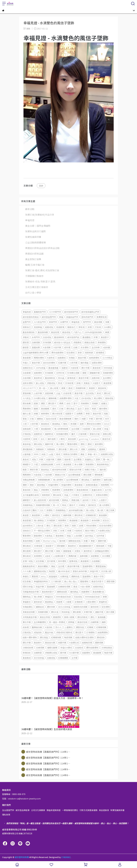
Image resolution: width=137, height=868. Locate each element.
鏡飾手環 (49, 444)
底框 (35, 438)
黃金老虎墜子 (48, 591)
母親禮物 (85, 403)
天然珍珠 (60, 372)
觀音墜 (26, 347)
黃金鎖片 (38, 642)
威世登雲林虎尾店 (31, 316)
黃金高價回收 (82, 489)
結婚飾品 (92, 449)
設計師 (85, 500)
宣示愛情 (51, 561)
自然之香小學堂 (33, 292)
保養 (86, 540)
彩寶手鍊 (88, 611)
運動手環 (99, 611)
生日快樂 (96, 347)
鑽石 (92, 617)
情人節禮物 (58, 479)
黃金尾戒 (45, 423)
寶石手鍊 (27, 622)
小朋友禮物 (91, 601)
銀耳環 (26, 342)
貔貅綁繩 (52, 398)
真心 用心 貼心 (70, 581)
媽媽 (61, 403)
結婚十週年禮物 (30, 637)
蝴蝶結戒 (40, 606)
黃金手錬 (78, 393)
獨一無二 (107, 459)
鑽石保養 (63, 449)
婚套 (25, 469)
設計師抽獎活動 (76, 510)
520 (41, 510)
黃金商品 (45, 469)
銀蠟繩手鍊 (95, 372)
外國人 (26, 362)
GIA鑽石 (107, 327)
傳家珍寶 (34, 469)
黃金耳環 (55, 332)
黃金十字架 (99, 576)
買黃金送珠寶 (29, 611)
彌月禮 (103, 469)
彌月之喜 (27, 413)
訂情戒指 (27, 433)
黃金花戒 (106, 438)
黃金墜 (26, 515)
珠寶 (107, 321)
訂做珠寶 (82, 433)
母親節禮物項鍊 (43, 505)
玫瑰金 (72, 357)
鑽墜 (43, 403)
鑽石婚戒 (27, 545)
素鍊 (63, 388)
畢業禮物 (45, 413)
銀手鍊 (63, 652)
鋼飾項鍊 (67, 515)
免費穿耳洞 (101, 316)
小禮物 (46, 515)
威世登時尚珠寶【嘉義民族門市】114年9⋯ (45, 769)
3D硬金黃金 (106, 647)
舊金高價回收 (29, 332)
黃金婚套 (67, 464)
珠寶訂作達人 (90, 469)
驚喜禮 (35, 576)
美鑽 (107, 332)
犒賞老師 (46, 494)
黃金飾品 (56, 423)
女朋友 (77, 550)
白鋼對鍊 (94, 622)
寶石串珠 (57, 494)
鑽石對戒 (78, 515)
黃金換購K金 (98, 591)
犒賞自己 (27, 327)
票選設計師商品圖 (34, 253)
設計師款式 (28, 525)
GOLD (107, 423)
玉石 (42, 438)
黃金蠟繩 (45, 408)
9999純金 (108, 367)
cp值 (51, 454)
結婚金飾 (27, 428)
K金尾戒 (78, 530)
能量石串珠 (97, 489)
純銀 (84, 418)
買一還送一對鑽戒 (57, 622)
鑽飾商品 (27, 596)
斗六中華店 (107, 357)
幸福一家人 (93, 454)
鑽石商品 (70, 408)
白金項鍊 (27, 377)
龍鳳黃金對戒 (29, 566)
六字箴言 (75, 494)
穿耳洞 (81, 327)
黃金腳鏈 (73, 520)
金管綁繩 (49, 393)
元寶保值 (64, 576)
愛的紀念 (92, 505)
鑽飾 (25, 484)
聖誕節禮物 (87, 566)
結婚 (38, 540)
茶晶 (66, 494)
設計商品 (89, 535)
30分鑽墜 (106, 555)
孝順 (88, 413)
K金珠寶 (48, 474)
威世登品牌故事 (23, 810)
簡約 (76, 418)
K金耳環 (74, 367)
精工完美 (110, 510)
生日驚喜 (78, 459)
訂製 (32, 418)
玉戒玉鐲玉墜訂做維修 (36, 287)
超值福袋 (53, 576)
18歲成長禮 (28, 647)
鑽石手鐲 (49, 550)
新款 (67, 525)
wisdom (95, 438)
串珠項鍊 (96, 520)
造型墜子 (50, 545)
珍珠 (94, 500)
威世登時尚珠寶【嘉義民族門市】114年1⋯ (45, 752)
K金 (76, 398)
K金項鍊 (46, 347)
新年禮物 (62, 561)
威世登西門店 (73, 337)
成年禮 (67, 347)
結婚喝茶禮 (87, 642)
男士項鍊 (78, 464)
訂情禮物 (90, 632)
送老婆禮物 (68, 489)
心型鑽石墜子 (59, 555)
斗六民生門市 (40, 321)
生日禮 (61, 566)
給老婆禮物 (94, 357)
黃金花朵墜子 (97, 581)
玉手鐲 (74, 657)
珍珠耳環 (69, 383)
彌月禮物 (103, 408)
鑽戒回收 (101, 637)
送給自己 (27, 530)
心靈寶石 (69, 627)
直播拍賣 (36, 347)
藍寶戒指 (73, 561)
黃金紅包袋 (82, 622)
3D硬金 (81, 505)
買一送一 (43, 388)
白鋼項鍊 (36, 342)
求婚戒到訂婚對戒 (64, 632)
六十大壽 (27, 571)
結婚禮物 (38, 372)
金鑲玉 (104, 403)
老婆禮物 (56, 489)
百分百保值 (39, 657)
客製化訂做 (95, 433)
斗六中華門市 (55, 311)
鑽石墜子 (52, 403)
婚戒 (70, 388)
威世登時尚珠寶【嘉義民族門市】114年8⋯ (45, 775)
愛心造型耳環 (40, 500)
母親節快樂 (81, 388)
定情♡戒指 (28, 561)
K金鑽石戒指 (104, 530)
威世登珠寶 (54, 500)
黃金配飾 (84, 520)
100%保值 (40, 367)
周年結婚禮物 (57, 352)
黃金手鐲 (82, 357)
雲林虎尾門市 (87, 316)
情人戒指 (90, 510)
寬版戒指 (109, 398)
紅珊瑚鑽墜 (63, 657)
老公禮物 (98, 398)
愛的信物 (94, 606)
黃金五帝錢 (45, 617)
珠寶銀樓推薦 (44, 479)
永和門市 (36, 337)
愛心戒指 (40, 383)
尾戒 (58, 454)
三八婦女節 (56, 581)
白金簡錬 (96, 561)
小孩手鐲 (34, 423)
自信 (68, 403)
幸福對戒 (103, 601)
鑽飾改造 (75, 576)
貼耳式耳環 (51, 418)
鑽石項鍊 (87, 474)
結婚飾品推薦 (47, 464)
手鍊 (41, 459)
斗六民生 (27, 398)
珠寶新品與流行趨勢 (35, 231)
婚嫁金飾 (100, 545)
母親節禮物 (108, 372)
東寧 (80, 352)
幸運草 (92, 388)
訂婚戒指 (27, 632)
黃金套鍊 (27, 357)
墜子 (76, 403)
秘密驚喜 (95, 555)
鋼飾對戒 (49, 433)
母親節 (95, 403)
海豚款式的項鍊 (80, 606)
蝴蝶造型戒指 (74, 540)
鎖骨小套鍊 (69, 617)
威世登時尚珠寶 (59, 469)
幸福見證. (75, 321)
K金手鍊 (57, 347)
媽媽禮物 (27, 474)
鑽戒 (90, 444)
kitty (43, 576)
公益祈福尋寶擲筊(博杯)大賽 (35, 352)
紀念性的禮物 (105, 525)
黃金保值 (27, 444)
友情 (62, 530)
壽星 (82, 454)
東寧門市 (53, 321)
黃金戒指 (66, 332)
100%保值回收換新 (93, 332)
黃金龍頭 (84, 561)
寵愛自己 (71, 327)
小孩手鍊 (73, 362)
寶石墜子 (79, 632)
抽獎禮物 (96, 479)
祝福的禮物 (53, 484)
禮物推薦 (98, 474)
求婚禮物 (45, 489)
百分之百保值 (64, 606)
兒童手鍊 (50, 459)
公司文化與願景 (38, 810)
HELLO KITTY (29, 388)
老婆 (94, 408)
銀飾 (59, 459)
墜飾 (41, 185)
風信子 (72, 505)
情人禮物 (60, 444)
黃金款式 (72, 545)
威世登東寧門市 (71, 311)
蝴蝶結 (40, 418)
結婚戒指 (49, 327)
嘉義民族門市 (40, 311)
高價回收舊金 (92, 484)
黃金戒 (26, 459)
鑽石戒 (107, 393)
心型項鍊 (78, 535)
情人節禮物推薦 (61, 428)
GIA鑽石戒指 (39, 398)
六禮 (36, 428)
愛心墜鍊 (97, 428)
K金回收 (48, 627)
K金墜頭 (26, 438)
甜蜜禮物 (38, 535)
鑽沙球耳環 (57, 413)
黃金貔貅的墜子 (86, 545)
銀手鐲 (99, 418)
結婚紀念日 (28, 367)
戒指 (34, 459)
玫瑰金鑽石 (28, 606)
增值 (69, 535)
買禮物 (49, 510)
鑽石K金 (54, 611)
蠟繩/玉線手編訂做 (34, 264)
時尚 (64, 505)
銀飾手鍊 (102, 540)
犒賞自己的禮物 (70, 454)
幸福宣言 (49, 596)
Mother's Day (49, 540)
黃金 (75, 586)
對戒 (60, 383)
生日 (80, 408)
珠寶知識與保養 (33, 237)
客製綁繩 (27, 393)
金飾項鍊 (84, 555)
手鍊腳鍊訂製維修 (34, 276)
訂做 (61, 408)
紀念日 (106, 520)
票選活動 (75, 500)
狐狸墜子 (69, 413)
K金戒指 (37, 474)
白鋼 (75, 347)
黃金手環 (97, 413)
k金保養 (106, 347)
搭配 (106, 413)
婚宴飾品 (49, 601)
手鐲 (91, 418)
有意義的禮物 (62, 433)
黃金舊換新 (46, 428)
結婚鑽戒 (62, 357)
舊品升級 (49, 632)
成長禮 (26, 627)
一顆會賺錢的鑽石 (70, 810)
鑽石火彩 (74, 449)
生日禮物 (107, 377)
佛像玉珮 (107, 433)
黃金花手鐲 (83, 377)
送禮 (81, 525)
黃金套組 (78, 484)
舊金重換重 (53, 367)
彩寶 (96, 337)
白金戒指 (47, 337)
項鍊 (83, 449)
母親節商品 (28, 505)
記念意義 (40, 561)
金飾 (82, 423)
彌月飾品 (74, 591)
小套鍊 (68, 601)
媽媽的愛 (72, 555)
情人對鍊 (38, 596)
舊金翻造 (86, 337)
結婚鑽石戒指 (107, 454)
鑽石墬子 (38, 550)
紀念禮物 (106, 606)
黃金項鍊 (98, 321)
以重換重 (27, 454)
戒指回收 (38, 632)
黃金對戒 (38, 377)
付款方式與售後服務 (88, 810)
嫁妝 (58, 550)
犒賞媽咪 (62, 520)
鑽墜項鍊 (111, 581)
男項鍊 (73, 423)
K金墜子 (96, 383)
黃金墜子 (105, 337)
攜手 (73, 433)
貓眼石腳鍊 (52, 647)
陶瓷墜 (52, 571)
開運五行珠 (60, 474)
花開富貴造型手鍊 (31, 591)
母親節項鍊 (43, 611)
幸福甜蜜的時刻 (41, 581)
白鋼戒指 (51, 657)
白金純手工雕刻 (30, 510)
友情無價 (78, 601)
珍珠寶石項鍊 (73, 372)
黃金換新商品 (103, 464)
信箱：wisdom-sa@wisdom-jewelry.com (21, 798)
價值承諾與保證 (54, 810)
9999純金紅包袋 (92, 596)
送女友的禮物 (49, 362)
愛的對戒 (88, 550)
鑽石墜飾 (27, 550)
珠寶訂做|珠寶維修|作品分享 (39, 214)
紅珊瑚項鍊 (101, 627)
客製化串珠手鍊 (80, 571)
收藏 (69, 530)
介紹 (36, 464)
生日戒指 (90, 393)
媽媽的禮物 (39, 357)
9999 (36, 454)
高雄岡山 (89, 459)
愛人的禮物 (104, 505)
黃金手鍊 (36, 362)
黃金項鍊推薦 (65, 418)
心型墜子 (103, 500)
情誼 (53, 566)
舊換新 (102, 449)
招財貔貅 (61, 545)
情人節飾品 (39, 520)
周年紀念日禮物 (94, 423)
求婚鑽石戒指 (51, 652)
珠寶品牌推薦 (29, 479)
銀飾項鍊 (99, 642)
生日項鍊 (75, 428)
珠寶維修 (40, 449)
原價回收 (27, 652)
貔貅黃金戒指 (40, 571)
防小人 (59, 627)
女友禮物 (84, 347)
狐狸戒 (65, 367)
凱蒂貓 (71, 622)
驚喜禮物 (27, 535)
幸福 (61, 316)
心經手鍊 (38, 393)
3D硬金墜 (38, 545)
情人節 (100, 510)
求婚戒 (26, 337)
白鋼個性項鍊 (64, 586)
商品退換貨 (104, 810)
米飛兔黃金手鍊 (30, 617)
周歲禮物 (27, 408)
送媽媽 (79, 413)
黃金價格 (60, 535)
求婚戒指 (51, 383)
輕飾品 (65, 500)
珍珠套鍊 (49, 372)
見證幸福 (38, 327)
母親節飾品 (61, 510)
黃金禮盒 (41, 484)
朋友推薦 (27, 403)
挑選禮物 (85, 591)
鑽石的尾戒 (82, 617)
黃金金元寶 (50, 642)
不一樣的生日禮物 (42, 530)
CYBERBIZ (66, 857)
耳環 (90, 327)
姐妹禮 (67, 459)
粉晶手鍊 (40, 586)
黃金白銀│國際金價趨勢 (37, 225)
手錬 (109, 545)
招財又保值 (28, 586)
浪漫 (87, 408)
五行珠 (108, 489)
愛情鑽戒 (100, 352)
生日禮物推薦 (72, 479)
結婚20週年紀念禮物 (84, 637)
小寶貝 (62, 438)
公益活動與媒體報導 (35, 242)
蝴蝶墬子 (27, 500)
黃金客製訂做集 (33, 259)
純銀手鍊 (62, 642)
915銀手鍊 (74, 652)
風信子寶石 (90, 530)
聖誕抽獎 (51, 586)
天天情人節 (106, 571)
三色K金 (39, 525)
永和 (58, 464)
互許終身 (100, 535)
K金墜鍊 (86, 428)
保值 (106, 428)
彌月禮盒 (84, 362)
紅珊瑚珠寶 (56, 637)
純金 (44, 454)
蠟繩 (36, 408)
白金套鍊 (27, 372)
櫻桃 (65, 423)
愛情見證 (71, 377)
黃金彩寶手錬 (73, 566)
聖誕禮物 (86, 576)
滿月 (54, 408)
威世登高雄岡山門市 (90, 311)
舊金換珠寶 (43, 332)
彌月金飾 (52, 438)
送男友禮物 (28, 383)
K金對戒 (50, 357)
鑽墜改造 (80, 627)
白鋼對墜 (38, 652)
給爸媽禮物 (103, 632)
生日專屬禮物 (40, 622)
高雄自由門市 (72, 316)
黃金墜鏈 (27, 520)
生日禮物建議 (74, 474)
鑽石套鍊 (77, 611)
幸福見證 (29, 220)
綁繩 (36, 413)
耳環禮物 (38, 555)
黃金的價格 (28, 540)
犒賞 (74, 525)
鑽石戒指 (38, 444)
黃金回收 (27, 489)
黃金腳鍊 (97, 652)
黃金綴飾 (103, 515)
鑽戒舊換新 (28, 449)
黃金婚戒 (27, 657)
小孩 (25, 423)
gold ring (83, 438)
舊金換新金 (50, 377)
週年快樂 (51, 606)
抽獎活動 (108, 479)
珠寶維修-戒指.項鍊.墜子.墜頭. (40, 281)
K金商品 (48, 535)
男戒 (99, 393)
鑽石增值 (44, 637)
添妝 (55, 530)
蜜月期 (62, 540)
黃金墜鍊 (107, 383)
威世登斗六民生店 (62, 342)
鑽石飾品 (85, 479)
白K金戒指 (86, 398)
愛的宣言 (56, 515)
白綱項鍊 (40, 647)
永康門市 (64, 321)
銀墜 (84, 372)
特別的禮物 (91, 525)
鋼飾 (104, 622)
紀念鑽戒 (71, 352)
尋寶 (105, 596)
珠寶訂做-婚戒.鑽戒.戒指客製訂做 (42, 270)
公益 (58, 393)
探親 (78, 383)
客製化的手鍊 (75, 469)
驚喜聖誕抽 (101, 566)
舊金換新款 (59, 337)
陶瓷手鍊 (108, 652)
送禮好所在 (87, 494)
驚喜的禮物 (72, 444)
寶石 (48, 525)
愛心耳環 (54, 388)
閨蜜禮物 (84, 581)
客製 (25, 418)
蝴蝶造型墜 (62, 591)
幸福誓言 (27, 601)
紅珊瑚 (90, 627)
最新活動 (29, 209)
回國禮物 (86, 652)
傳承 (32, 484)
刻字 (107, 418)
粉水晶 (61, 377)
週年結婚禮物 (92, 647)
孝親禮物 (102, 342)
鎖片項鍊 (110, 611)
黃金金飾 (72, 438)
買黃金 (87, 383)
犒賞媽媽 (105, 484)
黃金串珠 (102, 388)
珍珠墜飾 (51, 520)
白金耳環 (67, 393)
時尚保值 (66, 611)
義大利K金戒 (64, 571)
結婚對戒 (38, 433)
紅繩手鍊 (62, 362)
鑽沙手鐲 (85, 367)
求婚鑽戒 (77, 342)
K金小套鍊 (85, 586)
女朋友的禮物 (102, 494)
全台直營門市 (8, 810)
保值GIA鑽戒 (66, 647)
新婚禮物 (90, 464)
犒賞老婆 (89, 352)
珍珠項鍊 (47, 342)
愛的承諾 (38, 601)
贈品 (36, 489)
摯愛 (93, 540)
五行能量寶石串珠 (31, 494)
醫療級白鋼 (37, 627)
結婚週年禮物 (66, 398)
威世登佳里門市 (49, 316)
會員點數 (102, 617)
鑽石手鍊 (27, 642)
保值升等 (94, 571)
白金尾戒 (79, 647)
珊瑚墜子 (27, 464)
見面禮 (59, 601)
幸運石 (26, 576)
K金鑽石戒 (74, 642)
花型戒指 (78, 596)
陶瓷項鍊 (68, 637)
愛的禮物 (99, 444)
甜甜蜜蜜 (67, 550)
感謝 (36, 403)
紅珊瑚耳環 (91, 515)
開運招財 (57, 617)
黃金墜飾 (36, 515)
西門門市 (87, 321)
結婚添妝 (96, 377)
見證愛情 (60, 327)
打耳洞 (98, 327)
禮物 (82, 444)
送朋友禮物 (97, 362)
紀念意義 (27, 581)
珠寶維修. (51, 449)
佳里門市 (27, 321)
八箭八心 (77, 332)
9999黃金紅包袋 (63, 596)
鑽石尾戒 (27, 555)
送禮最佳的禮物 (102, 550)
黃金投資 (96, 367)
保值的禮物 (66, 484)
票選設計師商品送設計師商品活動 (42, 248)
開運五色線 (89, 342)
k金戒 (47, 555)
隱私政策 (6, 814)
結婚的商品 (98, 586)
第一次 (56, 505)
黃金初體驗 (43, 566)
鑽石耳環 (58, 525)
